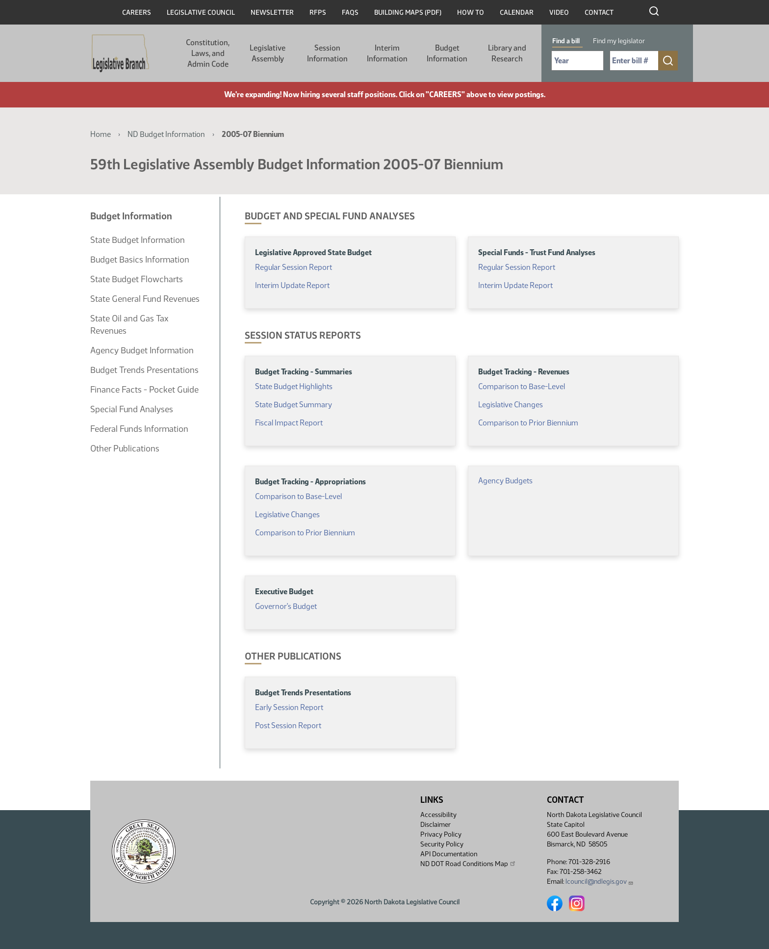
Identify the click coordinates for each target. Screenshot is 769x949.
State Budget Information (137, 240)
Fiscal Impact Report (289, 422)
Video (559, 12)
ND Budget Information (166, 134)
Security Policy (441, 844)
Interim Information (387, 53)
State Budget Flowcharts (136, 279)
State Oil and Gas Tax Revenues (129, 324)
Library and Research (507, 53)
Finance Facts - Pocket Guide (144, 389)
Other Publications (124, 448)
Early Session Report (289, 707)
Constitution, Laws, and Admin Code (208, 53)
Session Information (327, 53)
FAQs (350, 12)
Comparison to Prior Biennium (528, 422)
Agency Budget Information (142, 350)
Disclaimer (435, 824)
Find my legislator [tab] (619, 41)
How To (470, 12)
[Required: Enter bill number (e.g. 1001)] (634, 61)
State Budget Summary (293, 404)
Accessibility (438, 815)
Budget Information (447, 53)
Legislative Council (201, 12)
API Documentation (448, 854)
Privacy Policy (440, 834)
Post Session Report (288, 725)
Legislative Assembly (267, 53)
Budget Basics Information (139, 259)
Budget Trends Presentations (144, 370)
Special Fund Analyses (131, 409)
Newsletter (272, 12)
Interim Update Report (292, 285)
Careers (136, 12)
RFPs (317, 12)
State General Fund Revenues (145, 298)
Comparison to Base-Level (521, 386)
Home (100, 134)
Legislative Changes (510, 404)
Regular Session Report (294, 267)
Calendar (517, 12)
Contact (599, 12)
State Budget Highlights (294, 386)
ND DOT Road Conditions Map (468, 863)
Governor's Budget (286, 606)
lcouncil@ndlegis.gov (599, 881)
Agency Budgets (505, 480)
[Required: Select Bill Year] (577, 61)
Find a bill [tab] (566, 41)
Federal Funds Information (139, 428)
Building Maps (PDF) (407, 12)
